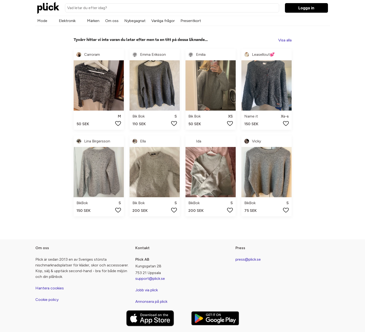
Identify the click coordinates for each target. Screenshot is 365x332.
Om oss (112, 20)
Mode (42, 20)
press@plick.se (248, 259)
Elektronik (67, 20)
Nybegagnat (135, 20)
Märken (93, 20)
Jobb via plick (146, 290)
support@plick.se (150, 278)
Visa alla (285, 40)
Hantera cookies (49, 288)
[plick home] (48, 8)
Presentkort (190, 20)
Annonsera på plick (151, 301)
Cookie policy (47, 299)
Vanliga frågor (163, 20)
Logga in (306, 8)
